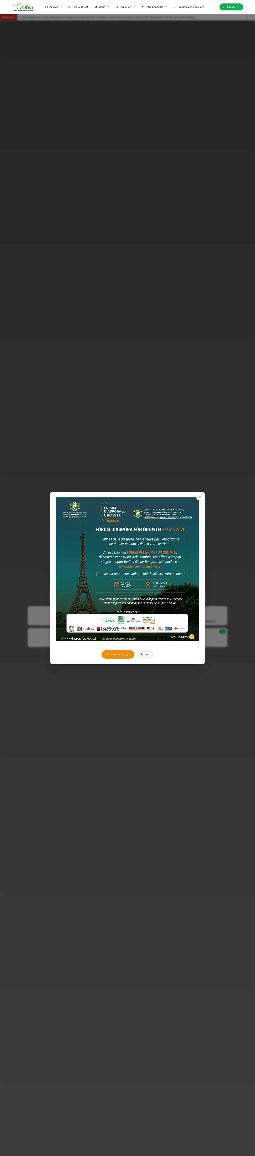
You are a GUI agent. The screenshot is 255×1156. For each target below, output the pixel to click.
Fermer (145, 654)
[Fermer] (199, 497)
